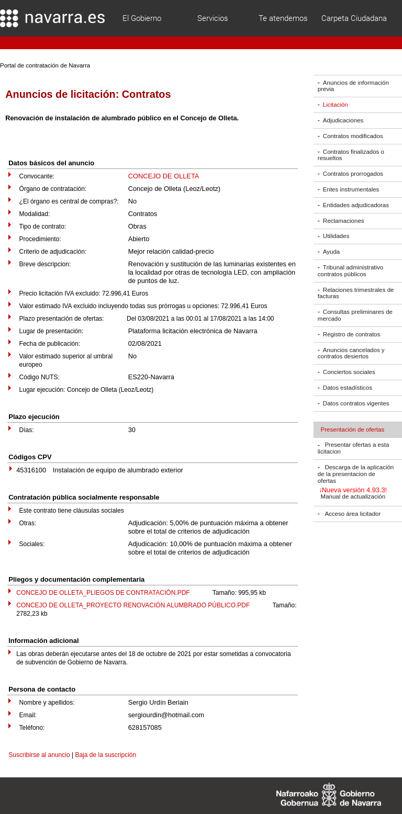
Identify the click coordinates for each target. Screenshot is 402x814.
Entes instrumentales (351, 189)
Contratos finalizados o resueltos (351, 155)
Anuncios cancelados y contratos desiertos (351, 353)
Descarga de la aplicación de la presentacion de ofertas (356, 474)
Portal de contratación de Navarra (45, 65)
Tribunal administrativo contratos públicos (350, 270)
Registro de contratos (351, 334)
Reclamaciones (343, 221)
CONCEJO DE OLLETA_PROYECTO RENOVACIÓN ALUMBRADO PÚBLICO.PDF (133, 605)
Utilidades (336, 236)
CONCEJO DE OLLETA (163, 176)
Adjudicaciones (343, 120)
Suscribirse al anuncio (39, 755)
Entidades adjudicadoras (356, 205)
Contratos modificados (353, 136)
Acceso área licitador (353, 514)
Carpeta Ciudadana (354, 18)
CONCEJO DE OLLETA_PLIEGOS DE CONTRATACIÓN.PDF (102, 592)
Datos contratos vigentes (356, 403)
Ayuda (331, 251)
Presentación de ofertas (353, 429)
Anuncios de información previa (353, 86)
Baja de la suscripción (105, 755)
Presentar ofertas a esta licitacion (353, 448)
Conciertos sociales (349, 372)
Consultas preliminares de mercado (355, 315)
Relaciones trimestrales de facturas (356, 293)
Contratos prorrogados (353, 174)
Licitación (335, 104)
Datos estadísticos (347, 388)
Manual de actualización (353, 497)
